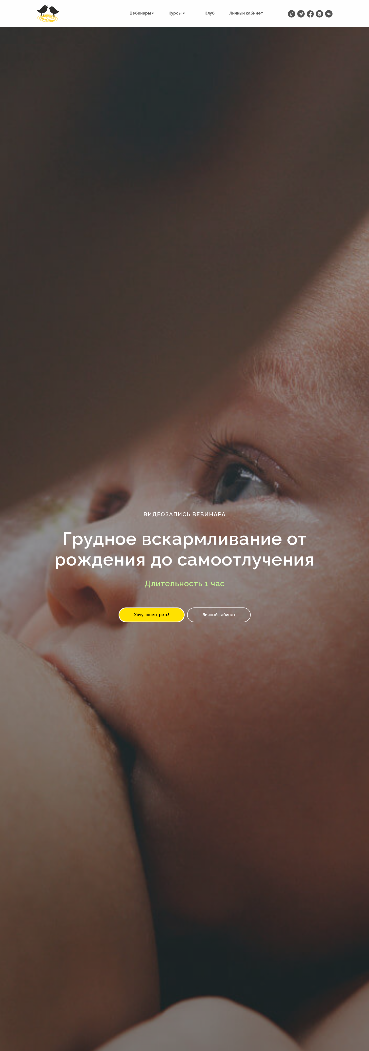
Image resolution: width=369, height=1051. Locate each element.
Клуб (210, 13)
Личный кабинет (246, 13)
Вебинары (140, 13)
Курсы (175, 13)
